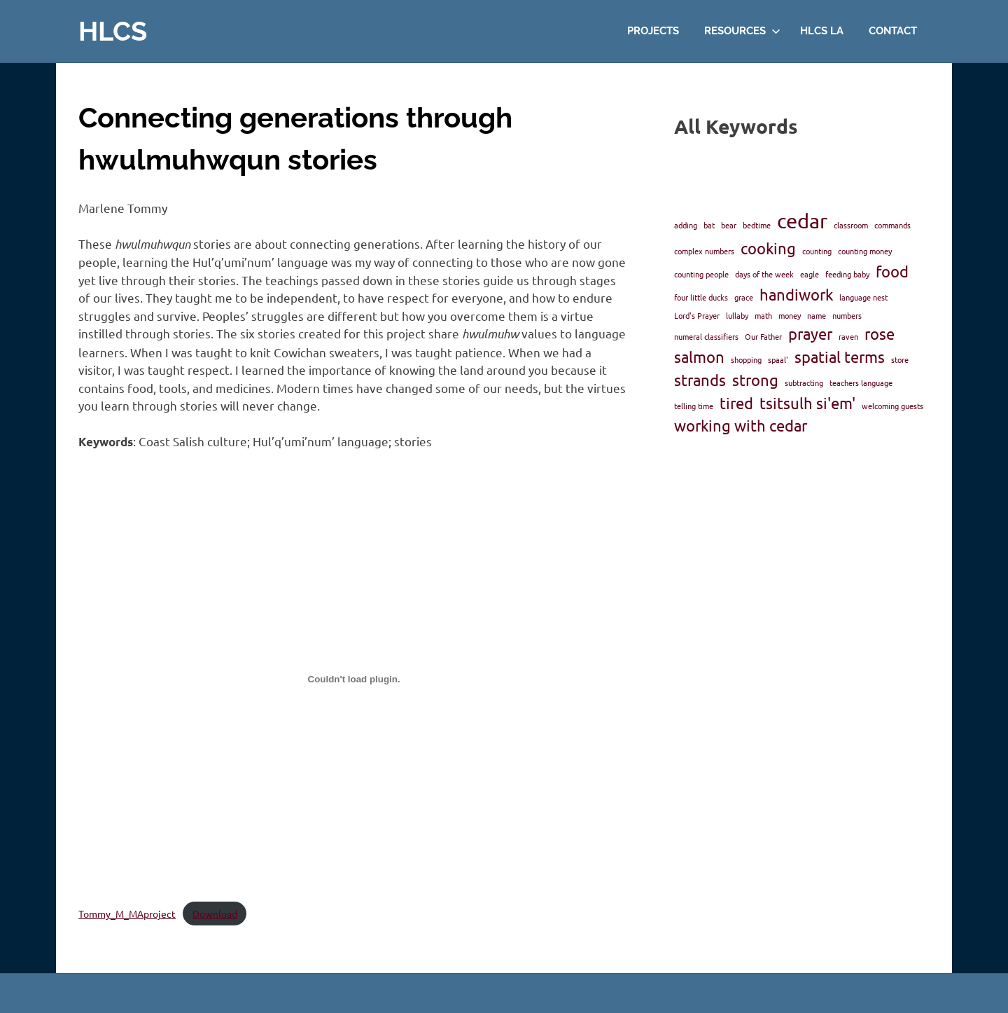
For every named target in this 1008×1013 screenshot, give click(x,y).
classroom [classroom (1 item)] (851, 224)
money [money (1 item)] (789, 315)
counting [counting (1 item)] (817, 250)
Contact (893, 31)
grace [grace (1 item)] (743, 297)
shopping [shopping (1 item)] (746, 359)
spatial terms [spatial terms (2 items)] (839, 356)
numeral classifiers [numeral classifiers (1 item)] (706, 336)
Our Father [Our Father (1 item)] (763, 336)
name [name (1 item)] (816, 315)
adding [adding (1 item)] (685, 224)
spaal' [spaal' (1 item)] (778, 359)
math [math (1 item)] (763, 315)
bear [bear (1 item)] (728, 224)
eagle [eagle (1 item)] (809, 274)
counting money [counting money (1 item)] (865, 250)
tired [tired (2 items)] (736, 403)
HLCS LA (822, 31)
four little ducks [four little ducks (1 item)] (701, 297)
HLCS (112, 31)
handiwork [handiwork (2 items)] (796, 294)
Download (214, 913)
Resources (742, 31)
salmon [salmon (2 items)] (699, 356)
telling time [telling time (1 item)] (693, 405)
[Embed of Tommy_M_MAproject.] (353, 679)
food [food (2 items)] (892, 271)
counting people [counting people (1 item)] (701, 274)
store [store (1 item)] (900, 359)
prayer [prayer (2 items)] (810, 333)
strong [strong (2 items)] (755, 380)
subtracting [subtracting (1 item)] (804, 382)
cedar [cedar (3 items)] (802, 221)
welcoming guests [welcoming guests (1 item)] (892, 405)
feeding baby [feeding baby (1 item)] (847, 274)
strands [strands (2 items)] (700, 380)
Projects (653, 31)
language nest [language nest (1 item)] (863, 297)
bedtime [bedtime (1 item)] (757, 224)
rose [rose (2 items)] (879, 333)
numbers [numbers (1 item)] (847, 315)
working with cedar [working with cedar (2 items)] (740, 425)
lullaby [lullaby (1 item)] (737, 315)
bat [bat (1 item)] (709, 224)
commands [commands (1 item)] (892, 224)
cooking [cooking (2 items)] (768, 248)
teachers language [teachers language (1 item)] (861, 382)
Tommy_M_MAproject (127, 913)
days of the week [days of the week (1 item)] (764, 274)
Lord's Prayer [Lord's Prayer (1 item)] (697, 315)
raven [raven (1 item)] (848, 336)
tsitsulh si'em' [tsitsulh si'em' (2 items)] (807, 403)
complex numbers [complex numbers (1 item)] (704, 250)
